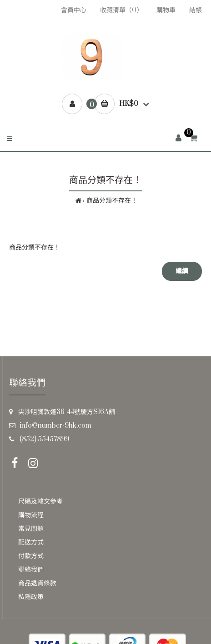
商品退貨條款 (37, 583)
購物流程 (31, 515)
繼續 (182, 271)
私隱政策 (31, 597)
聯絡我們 (31, 569)
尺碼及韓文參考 (40, 501)
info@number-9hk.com (55, 425)
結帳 (195, 10)
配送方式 (31, 542)
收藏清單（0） (121, 10)
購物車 (166, 10)
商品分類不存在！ (111, 200)
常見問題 (31, 528)
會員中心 (73, 10)
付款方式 (31, 556)
